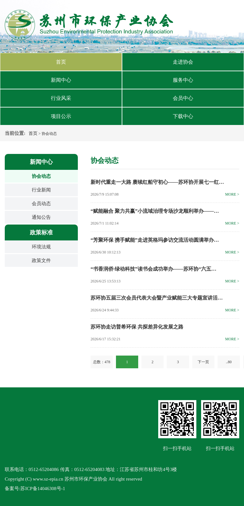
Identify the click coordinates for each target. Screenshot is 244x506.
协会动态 (41, 176)
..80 (229, 362)
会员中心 (183, 98)
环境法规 (41, 246)
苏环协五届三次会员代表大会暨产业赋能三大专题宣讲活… (157, 298)
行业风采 (61, 98)
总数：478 (101, 362)
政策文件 (41, 260)
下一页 (203, 362)
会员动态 (41, 203)
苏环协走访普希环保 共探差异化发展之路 (137, 326)
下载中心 (183, 116)
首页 (61, 62)
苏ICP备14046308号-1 (42, 488)
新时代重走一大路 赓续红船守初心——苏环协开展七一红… (157, 182)
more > (232, 194)
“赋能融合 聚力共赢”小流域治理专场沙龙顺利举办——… (155, 211)
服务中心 (183, 80)
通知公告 (41, 217)
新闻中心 (61, 80)
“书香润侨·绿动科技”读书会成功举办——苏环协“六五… (153, 269)
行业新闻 (41, 189)
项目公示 (61, 116)
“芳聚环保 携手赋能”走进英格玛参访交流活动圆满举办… (155, 240)
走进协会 (183, 62)
